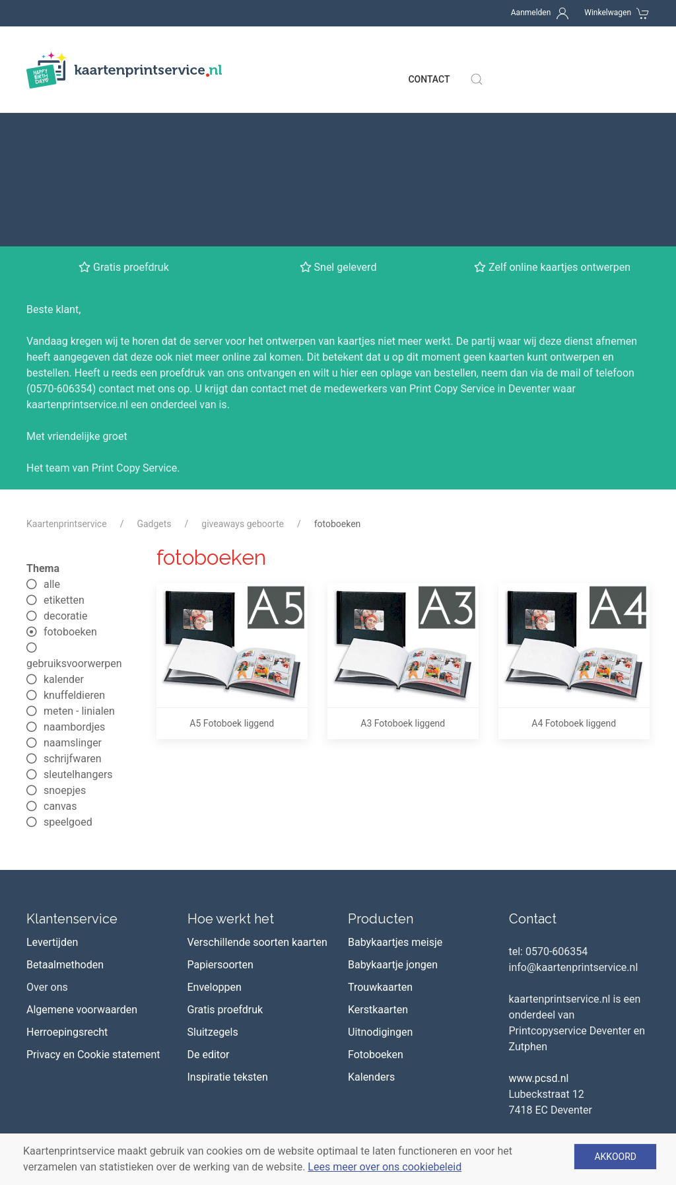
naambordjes (65, 573)
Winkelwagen (607, 12)
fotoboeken (61, 478)
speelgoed (59, 669)
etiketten (55, 447)
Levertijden (52, 789)
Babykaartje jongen (393, 811)
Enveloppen (214, 834)
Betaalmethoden (65, 811)
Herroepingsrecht (67, 879)
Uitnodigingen (380, 879)
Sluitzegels (212, 879)
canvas (51, 653)
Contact (429, 59)
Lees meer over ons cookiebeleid (384, 1167)
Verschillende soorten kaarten (257, 789)
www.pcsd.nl (539, 925)
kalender (55, 526)
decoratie (56, 462)
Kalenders (371, 923)
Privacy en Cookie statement (93, 901)
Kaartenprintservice (66, 370)
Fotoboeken (375, 901)
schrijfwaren (63, 605)
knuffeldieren (65, 542)
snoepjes (56, 637)
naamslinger (64, 589)
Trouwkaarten (380, 834)
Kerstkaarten (378, 856)
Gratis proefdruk (225, 856)
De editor (208, 901)
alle (43, 431)
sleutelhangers (69, 621)
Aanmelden (531, 12)
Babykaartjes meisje (395, 789)
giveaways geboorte (242, 370)
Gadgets (154, 370)
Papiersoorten (220, 811)
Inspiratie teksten (227, 923)
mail (570, 219)
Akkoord (615, 1156)
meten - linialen (70, 558)
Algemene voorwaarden (81, 856)
